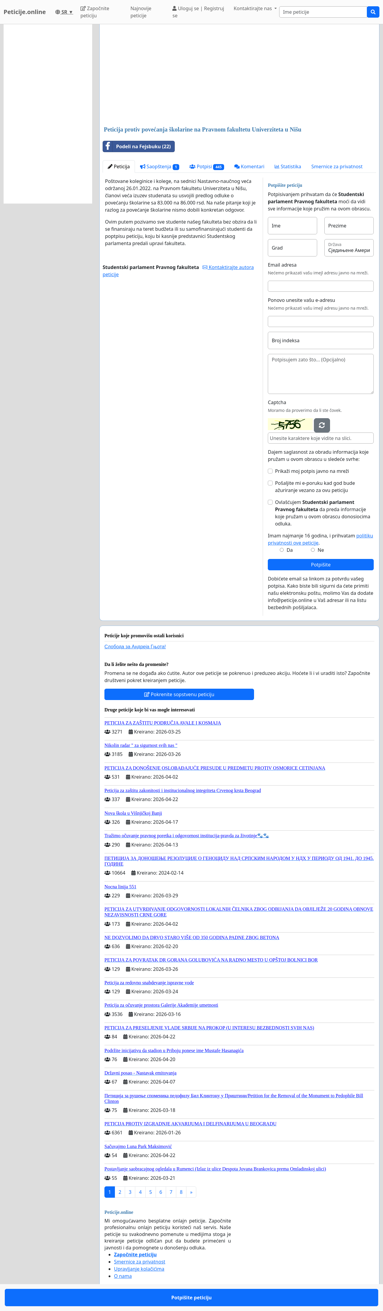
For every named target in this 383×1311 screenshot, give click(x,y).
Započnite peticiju (94, 12)
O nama (123, 1276)
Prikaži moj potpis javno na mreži (312, 471)
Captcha (277, 402)
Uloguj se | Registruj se (198, 12)
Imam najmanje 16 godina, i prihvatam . (320, 539)
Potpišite (321, 564)
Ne (321, 550)
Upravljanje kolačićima (139, 1269)
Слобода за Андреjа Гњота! (135, 646)
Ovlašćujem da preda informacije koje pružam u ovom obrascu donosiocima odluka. (322, 513)
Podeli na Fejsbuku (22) (137, 146)
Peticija (119, 166)
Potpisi (206, 166)
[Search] (323, 12)
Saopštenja (160, 166)
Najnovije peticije (140, 12)
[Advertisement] (239, 75)
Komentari (249, 166)
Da (290, 550)
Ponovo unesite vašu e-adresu (301, 300)
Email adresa (282, 265)
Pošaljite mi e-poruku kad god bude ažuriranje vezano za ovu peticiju (315, 486)
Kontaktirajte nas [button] (253, 8)
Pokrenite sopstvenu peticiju (179, 694)
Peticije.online (25, 12)
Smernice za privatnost (336, 166)
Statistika (288, 166)
